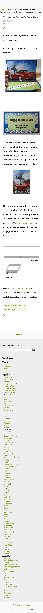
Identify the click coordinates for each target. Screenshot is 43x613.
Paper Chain (8, 528)
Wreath (6, 554)
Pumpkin (7, 536)
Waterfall (7, 484)
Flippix (6, 447)
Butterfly (7, 497)
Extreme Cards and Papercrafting (20, 9)
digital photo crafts (14, 305)
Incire (6, 569)
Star (5, 547)
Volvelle (7, 482)
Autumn (7, 399)
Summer (7, 419)
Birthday (7, 403)
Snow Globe (8, 543)
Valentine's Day (10, 393)
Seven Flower (9, 467)
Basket (6, 490)
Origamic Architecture (13, 458)
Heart (6, 517)
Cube (6, 508)
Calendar (7, 499)
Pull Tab (7, 462)
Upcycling (8, 593)
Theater (7, 549)
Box (5, 495)
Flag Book (8, 445)
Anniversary (8, 397)
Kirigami (7, 573)
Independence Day (11, 384)
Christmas (8, 377)
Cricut (6, 364)
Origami (7, 580)
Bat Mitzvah (8, 401)
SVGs (6, 373)
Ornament (8, 525)
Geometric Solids (10, 565)
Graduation (8, 410)
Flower (6, 510)
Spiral (6, 475)
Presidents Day (10, 388)
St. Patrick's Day (10, 390)
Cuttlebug (7, 367)
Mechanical (8, 453)
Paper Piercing (10, 584)
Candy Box (8, 504)
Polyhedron (8, 534)
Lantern (7, 521)
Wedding (7, 425)
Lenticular (8, 451)
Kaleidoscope (9, 571)
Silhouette (8, 371)
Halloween (8, 382)
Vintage (7, 595)
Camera (7, 501)
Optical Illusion (9, 578)
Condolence (8, 406)
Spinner (7, 473)
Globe (6, 514)
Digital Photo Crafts (11, 560)
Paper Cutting (9, 582)
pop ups (22, 309)
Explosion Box (9, 443)
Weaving (7, 597)
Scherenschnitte (10, 586)
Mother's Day (9, 386)
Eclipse (6, 440)
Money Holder (9, 523)
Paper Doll (8, 530)
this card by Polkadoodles (18, 288)
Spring (6, 416)
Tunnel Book (9, 480)
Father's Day (10, 309)
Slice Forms (8, 589)
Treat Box (7, 552)
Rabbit (6, 539)
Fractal (6, 562)
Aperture (7, 434)
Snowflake (8, 545)
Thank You (8, 423)
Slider (6, 471)
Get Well (7, 408)
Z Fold (6, 486)
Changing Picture (11, 436)
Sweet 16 (7, 421)
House (6, 519)
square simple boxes (24, 223)
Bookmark (8, 493)
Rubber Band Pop (11, 464)
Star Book (7, 477)
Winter (6, 427)
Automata (7, 558)
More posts (21, 334)
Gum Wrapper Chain (12, 567)
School (6, 414)
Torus (6, 591)
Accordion (8, 432)
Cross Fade (8, 438)
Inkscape (7, 369)
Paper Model (9, 532)
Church (6, 506)
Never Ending (9, 456)
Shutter (6, 469)
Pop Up (6, 460)
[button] (4, 28)
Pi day (6, 412)
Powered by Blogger (21, 605)
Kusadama (8, 576)
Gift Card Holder (10, 512)
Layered (7, 449)
